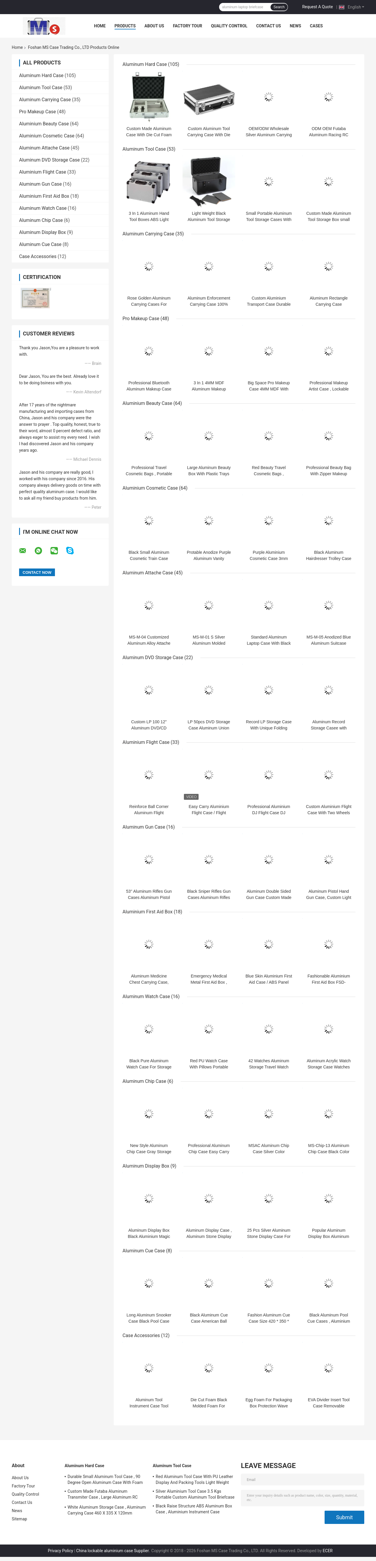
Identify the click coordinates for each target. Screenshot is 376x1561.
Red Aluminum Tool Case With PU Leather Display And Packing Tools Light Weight (194, 1479)
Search (279, 7)
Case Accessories (37, 256)
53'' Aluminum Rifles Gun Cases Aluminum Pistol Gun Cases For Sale (149, 897)
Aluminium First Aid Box (44, 196)
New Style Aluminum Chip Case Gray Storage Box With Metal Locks (149, 1151)
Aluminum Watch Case (43, 208)
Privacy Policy (60, 1550)
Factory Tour (187, 26)
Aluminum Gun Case (40, 184)
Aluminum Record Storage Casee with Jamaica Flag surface (328, 728)
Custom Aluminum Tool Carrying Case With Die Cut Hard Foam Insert (208, 134)
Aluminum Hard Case (41, 75)
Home (100, 26)
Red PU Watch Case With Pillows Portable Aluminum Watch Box (208, 1066)
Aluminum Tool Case (40, 87)
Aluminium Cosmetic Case (46, 136)
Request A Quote (317, 6)
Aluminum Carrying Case (45, 99)
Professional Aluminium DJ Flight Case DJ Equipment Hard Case (268, 812)
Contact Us (268, 26)
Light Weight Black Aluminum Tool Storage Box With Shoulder (209, 219)
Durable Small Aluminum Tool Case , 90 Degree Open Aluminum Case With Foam (105, 1479)
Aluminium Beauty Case (44, 124)
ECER (328, 1550)
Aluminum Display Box (42, 232)
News (295, 26)
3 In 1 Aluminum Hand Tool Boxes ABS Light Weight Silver (149, 219)
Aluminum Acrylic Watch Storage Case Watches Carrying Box (329, 1066)
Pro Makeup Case (37, 111)
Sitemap (19, 1519)
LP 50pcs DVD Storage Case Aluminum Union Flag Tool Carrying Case (209, 728)
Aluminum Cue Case (40, 244)
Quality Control (229, 26)
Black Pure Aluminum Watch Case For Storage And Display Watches (149, 1066)
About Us (154, 26)
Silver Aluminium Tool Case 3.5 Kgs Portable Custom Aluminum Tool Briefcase (195, 1494)
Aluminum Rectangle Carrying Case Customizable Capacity (329, 304)
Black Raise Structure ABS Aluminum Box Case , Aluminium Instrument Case (194, 1509)
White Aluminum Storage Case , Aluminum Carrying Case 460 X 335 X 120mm (107, 1510)
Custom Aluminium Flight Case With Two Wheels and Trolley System (329, 812)
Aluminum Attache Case (44, 148)
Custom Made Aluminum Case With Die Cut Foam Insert (149, 134)
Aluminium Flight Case (42, 172)
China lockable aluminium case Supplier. (113, 1550)
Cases (316, 26)
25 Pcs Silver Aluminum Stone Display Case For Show (269, 1236)
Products (125, 26)
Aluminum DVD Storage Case (49, 160)
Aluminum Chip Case (41, 220)
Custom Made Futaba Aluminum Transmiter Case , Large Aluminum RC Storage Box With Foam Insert (103, 1495)
